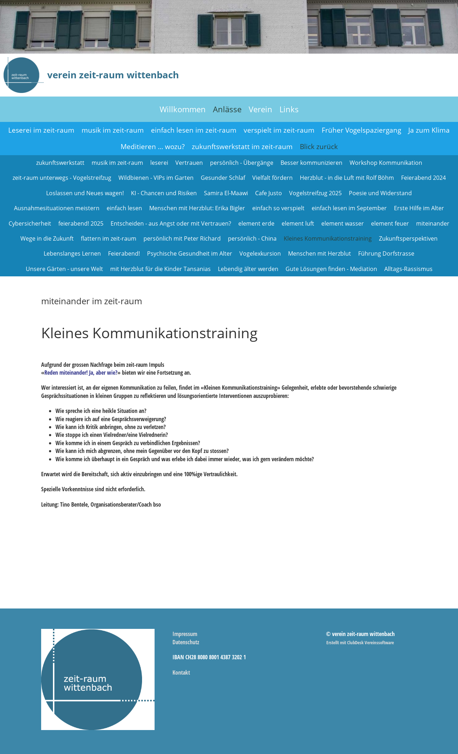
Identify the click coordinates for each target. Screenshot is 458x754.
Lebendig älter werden (248, 269)
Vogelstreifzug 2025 (315, 193)
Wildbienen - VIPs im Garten (156, 178)
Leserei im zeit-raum (41, 130)
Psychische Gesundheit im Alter (189, 253)
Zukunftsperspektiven (408, 238)
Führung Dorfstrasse (386, 253)
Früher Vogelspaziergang (361, 130)
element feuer (390, 223)
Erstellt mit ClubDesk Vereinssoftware (360, 642)
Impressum (184, 634)
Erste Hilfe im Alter (419, 208)
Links (289, 109)
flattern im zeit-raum (108, 238)
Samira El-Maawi (226, 193)
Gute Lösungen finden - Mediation (331, 269)
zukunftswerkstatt (60, 163)
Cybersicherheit (30, 223)
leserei (159, 163)
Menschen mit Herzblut (319, 253)
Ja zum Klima (429, 130)
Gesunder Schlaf (223, 178)
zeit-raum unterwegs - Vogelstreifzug (62, 178)
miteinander (432, 223)
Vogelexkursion (260, 253)
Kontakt (181, 672)
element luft (298, 223)
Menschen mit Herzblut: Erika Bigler (197, 208)
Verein (260, 109)
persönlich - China (252, 238)
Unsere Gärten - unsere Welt (64, 269)
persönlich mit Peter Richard (182, 238)
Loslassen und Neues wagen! (85, 193)
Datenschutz (185, 642)
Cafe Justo (268, 193)
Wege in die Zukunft (47, 238)
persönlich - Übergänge (241, 163)
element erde (256, 223)
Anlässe (227, 109)
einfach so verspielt (278, 208)
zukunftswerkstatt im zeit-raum (242, 146)
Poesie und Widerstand (380, 193)
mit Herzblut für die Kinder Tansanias (160, 269)
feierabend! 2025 (80, 223)
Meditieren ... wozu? (153, 146)
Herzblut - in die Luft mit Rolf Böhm (347, 178)
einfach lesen (124, 208)
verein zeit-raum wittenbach (113, 74)
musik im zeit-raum (113, 130)
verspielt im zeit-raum (279, 130)
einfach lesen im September (349, 208)
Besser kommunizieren (311, 163)
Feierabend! (124, 253)
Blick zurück (319, 146)
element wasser (342, 223)
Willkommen (183, 109)
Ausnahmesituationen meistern (56, 208)
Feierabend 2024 (423, 178)
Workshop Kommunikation (386, 163)
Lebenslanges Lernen (72, 253)
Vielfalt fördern (272, 178)
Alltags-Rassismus (408, 269)
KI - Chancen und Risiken (164, 193)
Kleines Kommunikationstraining (328, 238)
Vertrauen (189, 163)
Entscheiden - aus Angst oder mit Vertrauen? (171, 223)
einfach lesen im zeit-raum (194, 130)
